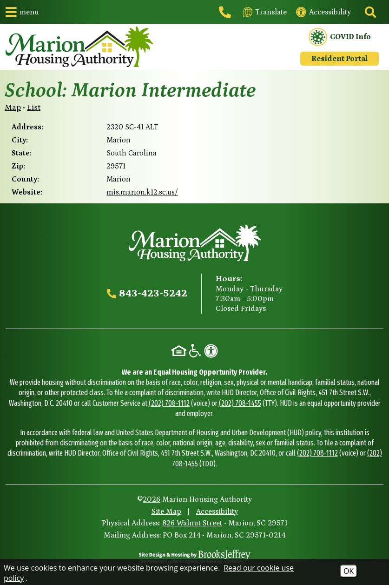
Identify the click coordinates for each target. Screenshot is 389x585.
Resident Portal (339, 58)
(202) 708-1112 (169, 403)
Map (13, 107)
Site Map (166, 511)
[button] (22, 12)
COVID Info (340, 37)
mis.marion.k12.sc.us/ (142, 192)
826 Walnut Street (192, 523)
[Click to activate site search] (369, 12)
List (33, 107)
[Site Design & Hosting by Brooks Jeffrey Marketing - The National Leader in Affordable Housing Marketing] (195, 557)
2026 (151, 499)
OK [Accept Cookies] (348, 571)
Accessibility (217, 511)
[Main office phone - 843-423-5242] (226, 12)
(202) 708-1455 (240, 403)
